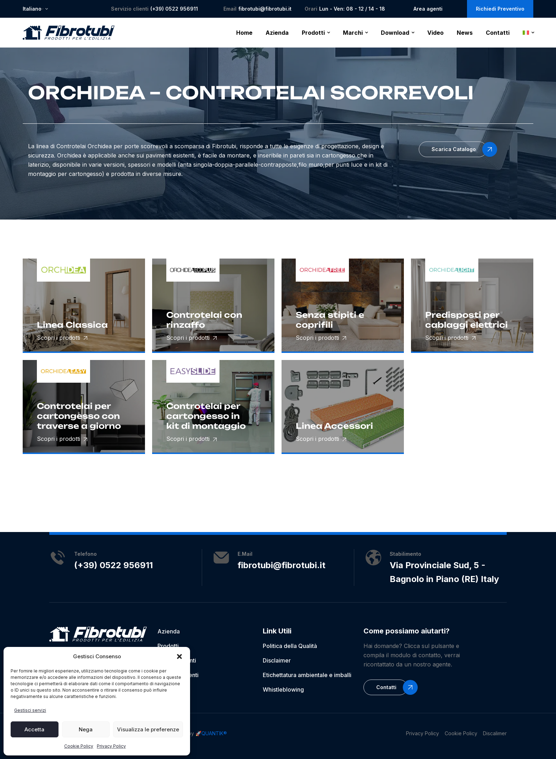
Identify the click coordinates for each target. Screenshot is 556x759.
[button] (179, 656)
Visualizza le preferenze (148, 729)
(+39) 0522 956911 (174, 9)
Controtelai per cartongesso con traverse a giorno (79, 416)
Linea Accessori (334, 426)
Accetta (34, 729)
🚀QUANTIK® (211, 733)
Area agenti (428, 9)
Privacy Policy (111, 746)
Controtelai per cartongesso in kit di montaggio (206, 416)
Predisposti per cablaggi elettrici (466, 319)
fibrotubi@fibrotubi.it (264, 9)
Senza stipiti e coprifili (330, 319)
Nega (86, 729)
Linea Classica (72, 324)
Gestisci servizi (30, 710)
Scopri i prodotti (62, 337)
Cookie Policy (78, 746)
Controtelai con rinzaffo (204, 319)
